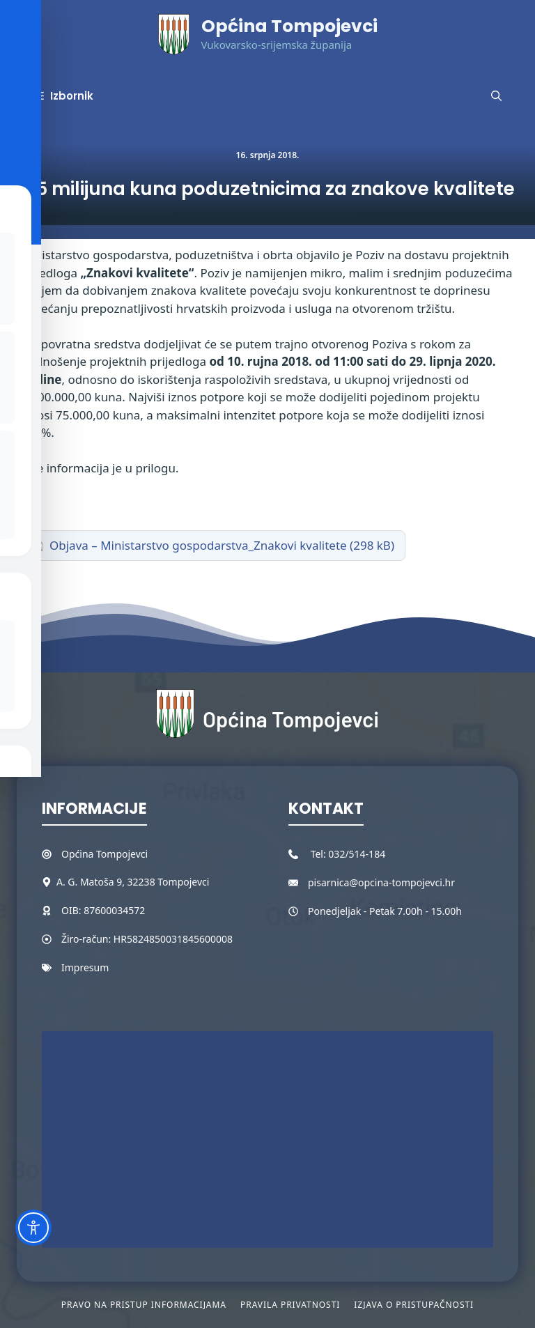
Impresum (85, 967)
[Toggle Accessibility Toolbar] (33, 1227)
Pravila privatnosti (290, 1305)
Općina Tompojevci (289, 26)
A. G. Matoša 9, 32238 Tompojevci (132, 881)
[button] (496, 96)
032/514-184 (356, 853)
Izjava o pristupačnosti (414, 1305)
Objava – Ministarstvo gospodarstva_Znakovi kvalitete (198, 545)
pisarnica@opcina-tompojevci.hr (381, 882)
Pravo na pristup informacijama (143, 1305)
